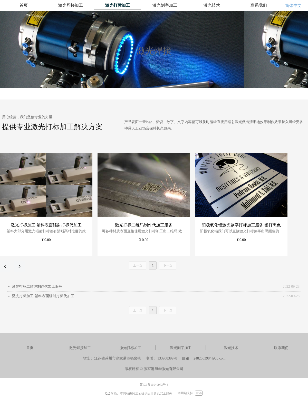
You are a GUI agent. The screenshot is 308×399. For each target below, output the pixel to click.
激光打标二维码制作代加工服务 (37, 286)
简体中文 (293, 5)
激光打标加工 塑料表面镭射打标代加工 (43, 296)
